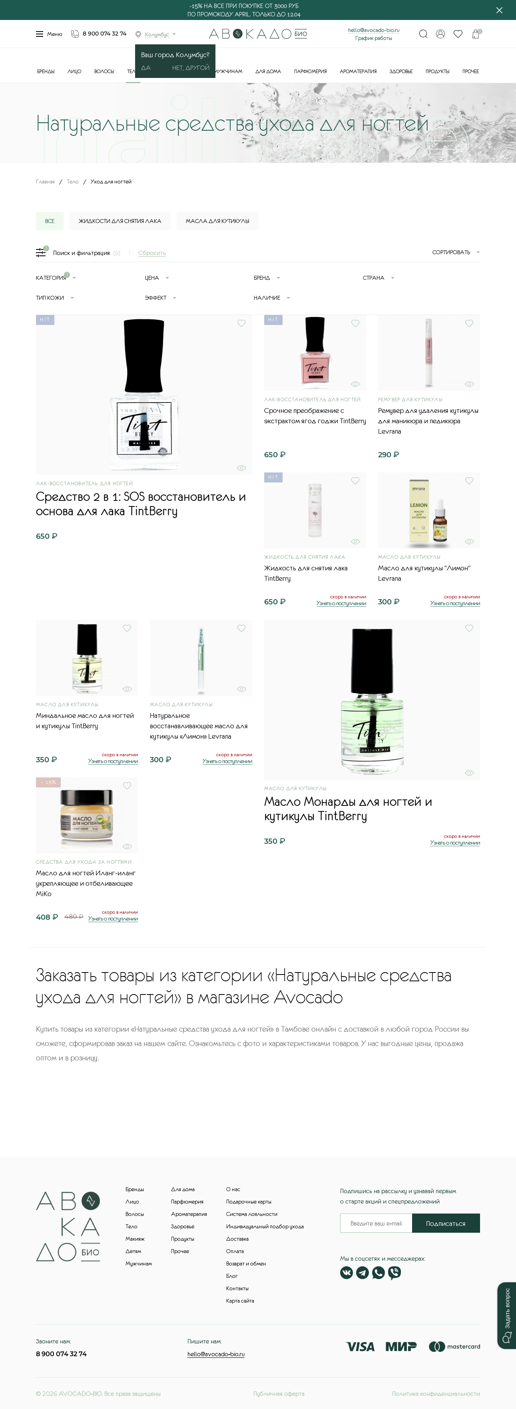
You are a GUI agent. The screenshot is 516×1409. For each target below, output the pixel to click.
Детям (133, 1251)
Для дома (268, 71)
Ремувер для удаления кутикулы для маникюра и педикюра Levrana (428, 421)
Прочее (470, 71)
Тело (133, 71)
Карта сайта (240, 1300)
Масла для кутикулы (217, 221)
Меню (49, 34)
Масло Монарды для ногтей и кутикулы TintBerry (348, 808)
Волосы (104, 71)
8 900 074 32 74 (104, 33)
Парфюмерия (310, 71)
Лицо (74, 71)
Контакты (237, 1288)
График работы (373, 38)
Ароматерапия (358, 71)
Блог (232, 1276)
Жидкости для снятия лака (120, 221)
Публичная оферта (279, 1393)
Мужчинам (228, 71)
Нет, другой (190, 67)
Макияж (135, 1239)
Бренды (45, 71)
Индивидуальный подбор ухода (265, 1226)
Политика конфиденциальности (436, 1393)
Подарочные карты (248, 1201)
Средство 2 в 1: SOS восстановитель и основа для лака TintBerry (141, 503)
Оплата (235, 1251)
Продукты (437, 71)
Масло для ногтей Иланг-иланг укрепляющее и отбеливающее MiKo (86, 883)
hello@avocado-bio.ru (373, 30)
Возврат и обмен (246, 1263)
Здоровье (401, 71)
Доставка (237, 1239)
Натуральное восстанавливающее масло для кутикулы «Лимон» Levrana (199, 725)
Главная (45, 181)
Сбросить (152, 252)
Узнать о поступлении (341, 603)
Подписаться (446, 1224)
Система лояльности (251, 1214)
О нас (233, 1189)
